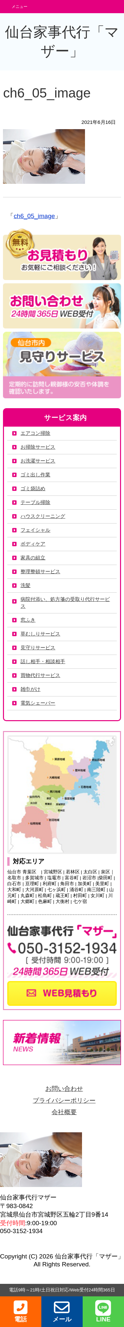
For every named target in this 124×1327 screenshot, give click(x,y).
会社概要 (64, 1112)
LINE (103, 1311)
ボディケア (33, 544)
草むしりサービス (40, 633)
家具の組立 (33, 557)
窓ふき (28, 620)
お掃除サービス (38, 447)
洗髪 (25, 585)
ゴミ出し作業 (35, 474)
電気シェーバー (38, 703)
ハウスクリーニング (43, 516)
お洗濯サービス (38, 461)
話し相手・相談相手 (43, 661)
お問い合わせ (64, 1088)
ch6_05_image (34, 215)
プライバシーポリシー (64, 1100)
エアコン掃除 (35, 433)
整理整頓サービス (40, 571)
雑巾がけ (30, 689)
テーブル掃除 (35, 502)
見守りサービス (38, 647)
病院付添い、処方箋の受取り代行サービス (65, 602)
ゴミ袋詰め (33, 488)
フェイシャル (35, 530)
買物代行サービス (40, 675)
